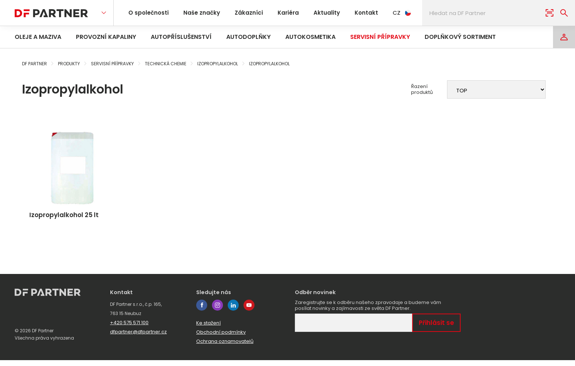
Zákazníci (242, 13)
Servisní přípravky (380, 37)
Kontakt (352, 13)
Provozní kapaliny (106, 37)
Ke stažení (208, 328)
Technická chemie (165, 64)
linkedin (233, 310)
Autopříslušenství (181, 37)
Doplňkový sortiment (460, 37)
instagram (217, 310)
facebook (201, 310)
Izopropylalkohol (217, 64)
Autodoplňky (248, 37)
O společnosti (147, 13)
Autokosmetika (310, 37)
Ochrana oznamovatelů (224, 347)
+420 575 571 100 (129, 328)
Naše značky (198, 13)
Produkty (69, 64)
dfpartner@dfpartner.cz (138, 337)
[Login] (564, 37)
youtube (248, 310)
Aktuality (315, 13)
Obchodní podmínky (221, 337)
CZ (387, 13)
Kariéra (279, 13)
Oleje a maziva (38, 37)
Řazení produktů (422, 89)
